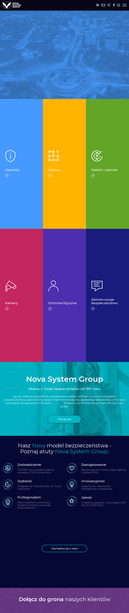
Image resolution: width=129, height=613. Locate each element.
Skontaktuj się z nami (64, 548)
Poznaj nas (64, 419)
